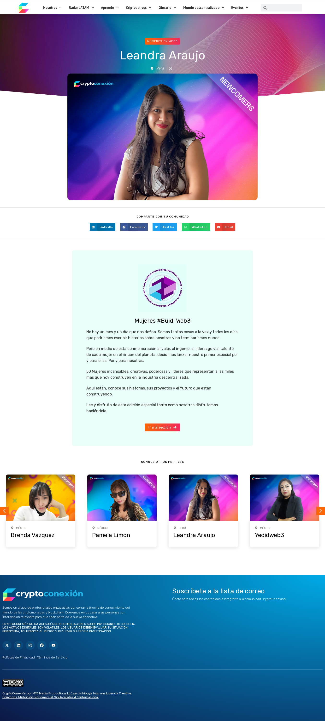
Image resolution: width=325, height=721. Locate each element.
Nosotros (52, 7)
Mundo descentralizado (203, 7)
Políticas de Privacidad (18, 657)
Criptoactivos (138, 7)
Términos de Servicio (52, 657)
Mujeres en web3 (162, 41)
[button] (103, 227)
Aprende (110, 7)
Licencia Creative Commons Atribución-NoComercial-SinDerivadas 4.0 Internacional (66, 695)
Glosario (167, 7)
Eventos (239, 7)
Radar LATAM (81, 7)
